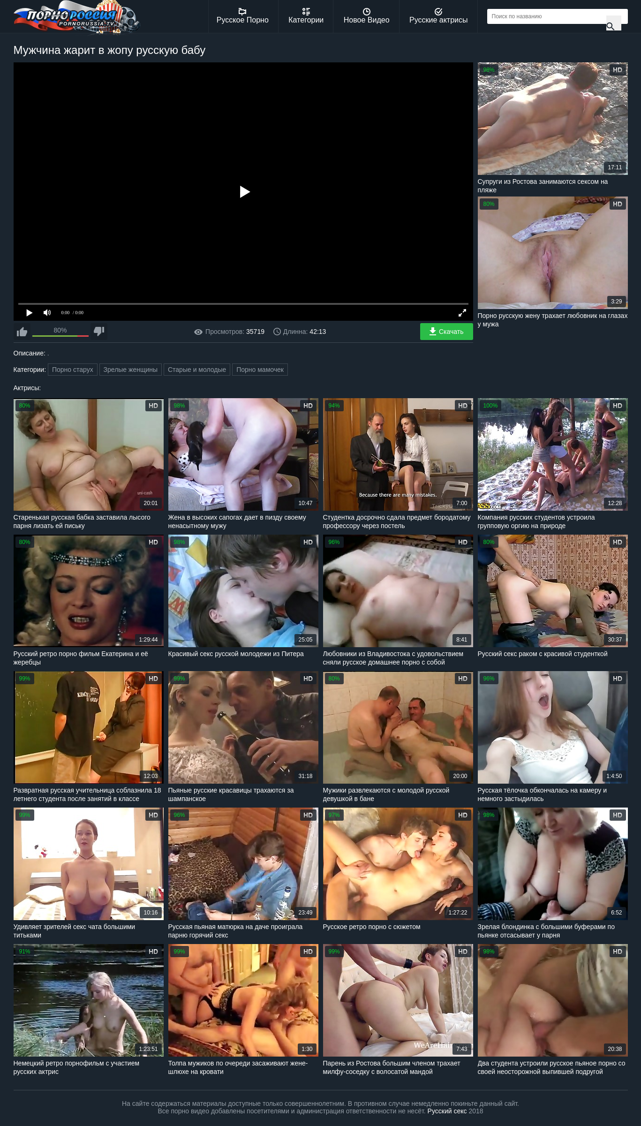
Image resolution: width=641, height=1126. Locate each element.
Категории (306, 16)
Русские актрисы (438, 16)
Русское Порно (243, 16)
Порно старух (72, 369)
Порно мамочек (260, 369)
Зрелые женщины (131, 369)
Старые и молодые (197, 369)
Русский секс (447, 1111)
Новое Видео (367, 16)
